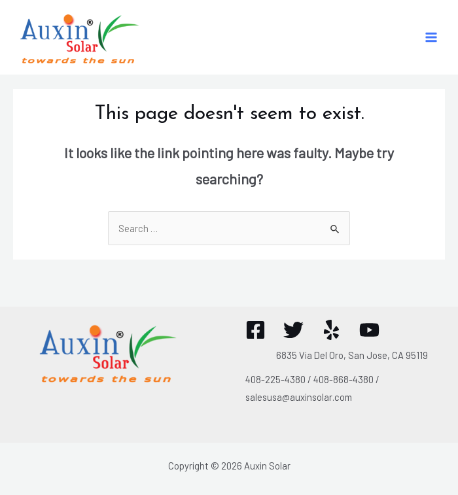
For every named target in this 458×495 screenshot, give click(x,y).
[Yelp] (331, 330)
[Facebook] (255, 330)
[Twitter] (293, 330)
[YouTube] (369, 330)
